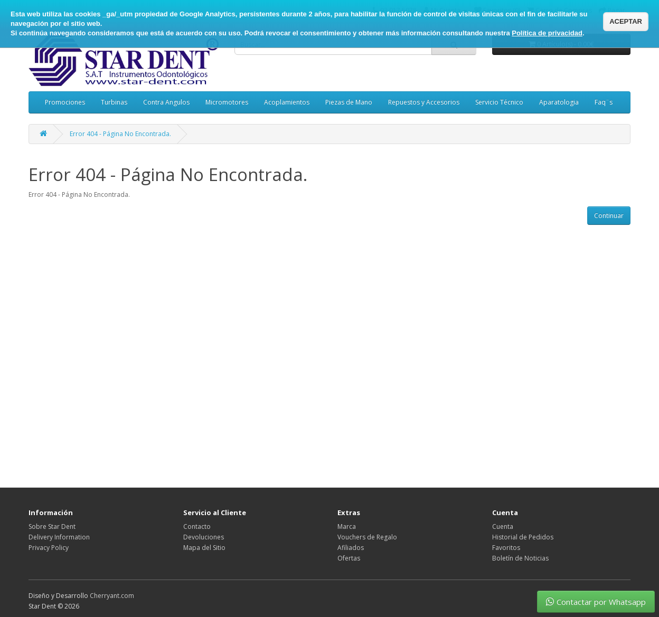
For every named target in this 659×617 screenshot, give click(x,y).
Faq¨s (604, 102)
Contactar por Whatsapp (596, 601)
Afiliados (350, 547)
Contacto (197, 526)
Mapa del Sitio (204, 547)
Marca (346, 526)
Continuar (609, 215)
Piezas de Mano (348, 102)
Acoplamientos (286, 102)
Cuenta (502, 526)
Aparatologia (559, 102)
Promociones (65, 102)
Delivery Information (59, 537)
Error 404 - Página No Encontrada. (120, 133)
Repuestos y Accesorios (423, 102)
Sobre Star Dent (52, 526)
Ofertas (348, 558)
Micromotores (226, 102)
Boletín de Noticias (520, 558)
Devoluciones (203, 537)
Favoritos (506, 547)
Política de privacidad (547, 33)
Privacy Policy (49, 547)
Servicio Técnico (499, 102)
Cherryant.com (112, 595)
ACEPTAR (625, 21)
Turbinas (114, 102)
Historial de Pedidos (522, 537)
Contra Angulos (166, 102)
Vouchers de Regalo (367, 537)
